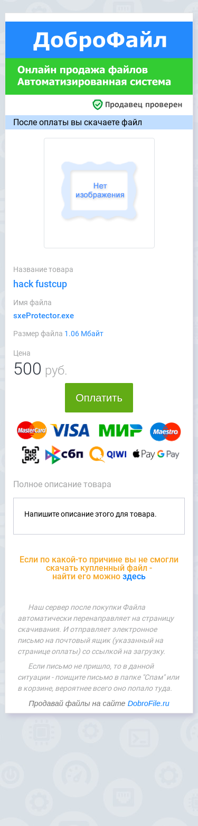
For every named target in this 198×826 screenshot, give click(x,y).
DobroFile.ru (148, 703)
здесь (134, 576)
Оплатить (99, 398)
